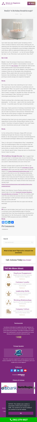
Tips (21, 14)
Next (34, 388)
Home (16, 14)
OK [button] (21, 413)
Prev (3, 388)
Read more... (22, 279)
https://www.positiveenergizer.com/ (18, 171)
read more (19, 337)
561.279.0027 (27, 260)
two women (14, 65)
